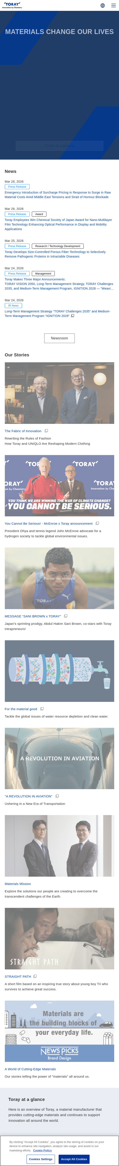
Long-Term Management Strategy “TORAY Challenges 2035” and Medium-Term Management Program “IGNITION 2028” (57, 314)
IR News (13, 305)
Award (39, 214)
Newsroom (59, 338)
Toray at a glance (59, 1107)
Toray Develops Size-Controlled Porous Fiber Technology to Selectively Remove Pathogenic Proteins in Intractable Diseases (55, 254)
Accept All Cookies (74, 1159)
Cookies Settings (41, 1159)
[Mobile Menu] (113, 5)
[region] (59, 1151)
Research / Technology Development (57, 246)
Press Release (17, 186)
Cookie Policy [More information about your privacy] (42, 1150)
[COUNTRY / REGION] (102, 5)
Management (43, 273)
